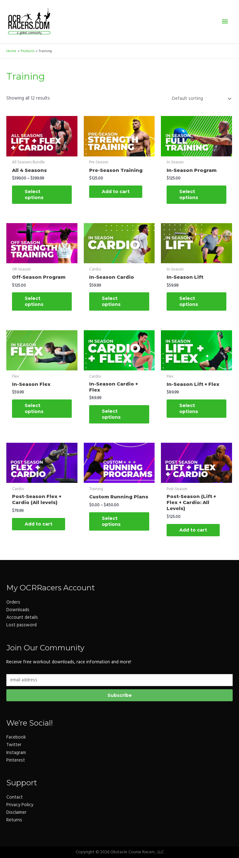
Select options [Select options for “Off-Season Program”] (34, 301)
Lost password (21, 625)
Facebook (16, 737)
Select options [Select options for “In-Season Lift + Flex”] (188, 408)
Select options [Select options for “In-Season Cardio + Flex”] (111, 414)
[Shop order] (200, 99)
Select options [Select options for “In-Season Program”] (188, 194)
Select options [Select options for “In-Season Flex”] (34, 408)
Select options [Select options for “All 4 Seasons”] (34, 194)
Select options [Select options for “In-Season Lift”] (188, 301)
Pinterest (15, 760)
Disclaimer (16, 812)
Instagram (16, 753)
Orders (13, 602)
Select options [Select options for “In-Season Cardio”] (111, 301)
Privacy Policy (19, 805)
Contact (14, 797)
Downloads (17, 610)
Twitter (13, 745)
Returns (14, 820)
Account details (22, 617)
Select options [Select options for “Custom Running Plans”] (111, 521)
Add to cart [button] (116, 191)
